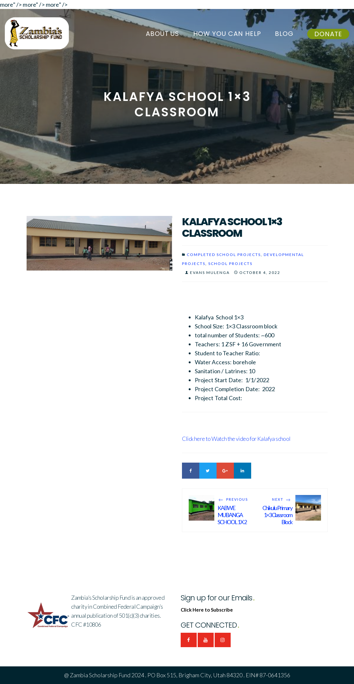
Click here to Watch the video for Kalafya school (236, 438)
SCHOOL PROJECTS (230, 263)
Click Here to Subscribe (207, 610)
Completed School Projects (224, 254)
